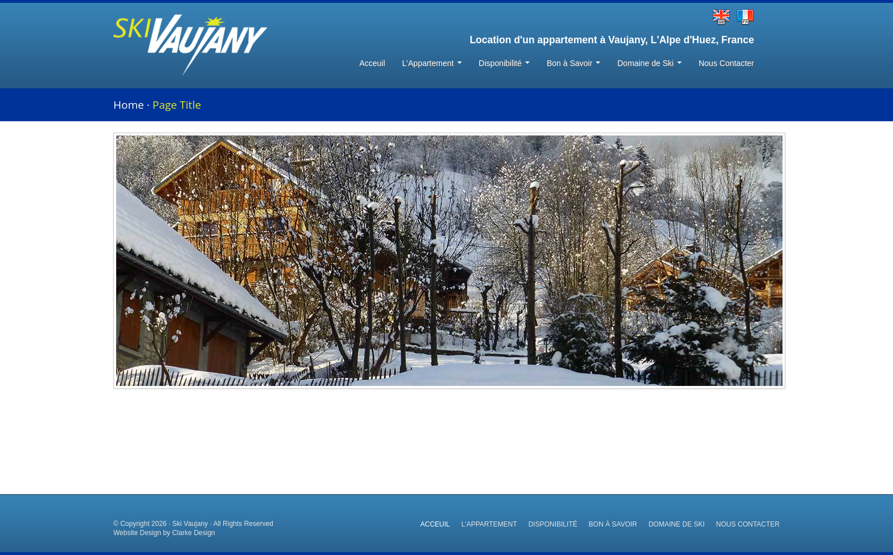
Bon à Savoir (573, 63)
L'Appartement (432, 63)
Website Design (137, 533)
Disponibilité (504, 63)
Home (128, 104)
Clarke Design (193, 533)
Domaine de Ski (649, 63)
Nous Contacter (726, 63)
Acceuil (372, 63)
